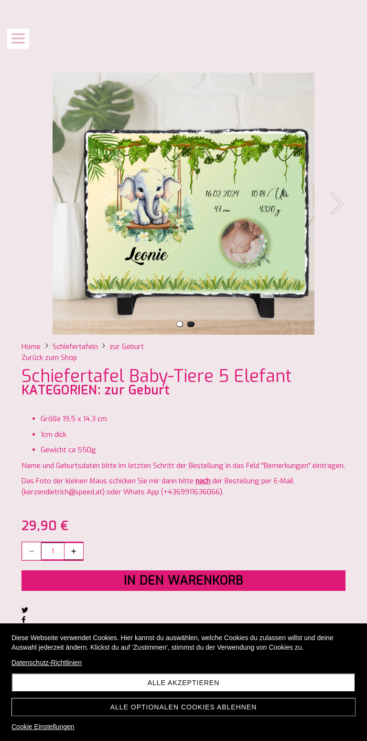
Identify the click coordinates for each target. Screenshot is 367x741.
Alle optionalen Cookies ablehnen (183, 707)
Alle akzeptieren (184, 683)
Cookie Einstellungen (43, 726)
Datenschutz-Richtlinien (46, 662)
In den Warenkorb (183, 580)
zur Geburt (137, 390)
